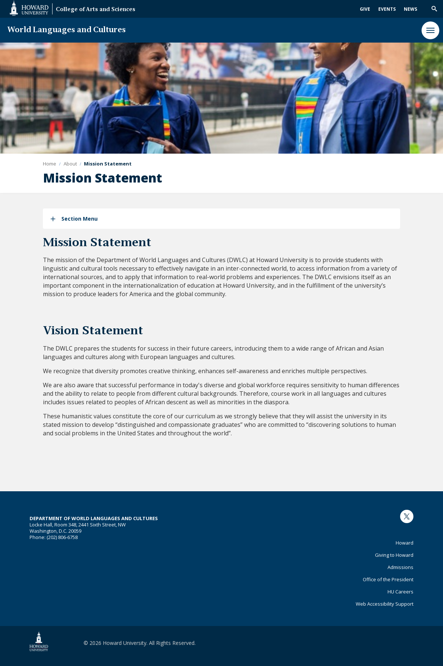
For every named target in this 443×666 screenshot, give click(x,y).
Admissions (400, 567)
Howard (404, 542)
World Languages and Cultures (66, 30)
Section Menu (79, 218)
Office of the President (388, 579)
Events (387, 9)
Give (365, 9)
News (410, 9)
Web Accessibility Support (384, 603)
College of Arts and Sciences (95, 10)
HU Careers (400, 591)
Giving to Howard (394, 555)
